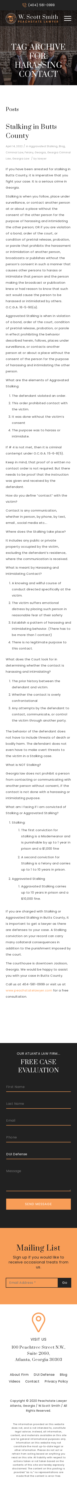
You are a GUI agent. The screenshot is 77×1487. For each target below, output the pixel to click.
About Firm (19, 1374)
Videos (14, 1381)
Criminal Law (14, 152)
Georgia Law (21, 158)
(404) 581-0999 (41, 5)
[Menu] (65, 18)
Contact (32, 1381)
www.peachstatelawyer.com (29, 990)
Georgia (40, 152)
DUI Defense (44, 1374)
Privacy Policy (56, 1381)
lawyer (42, 158)
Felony (29, 152)
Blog (62, 146)
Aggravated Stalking (43, 146)
